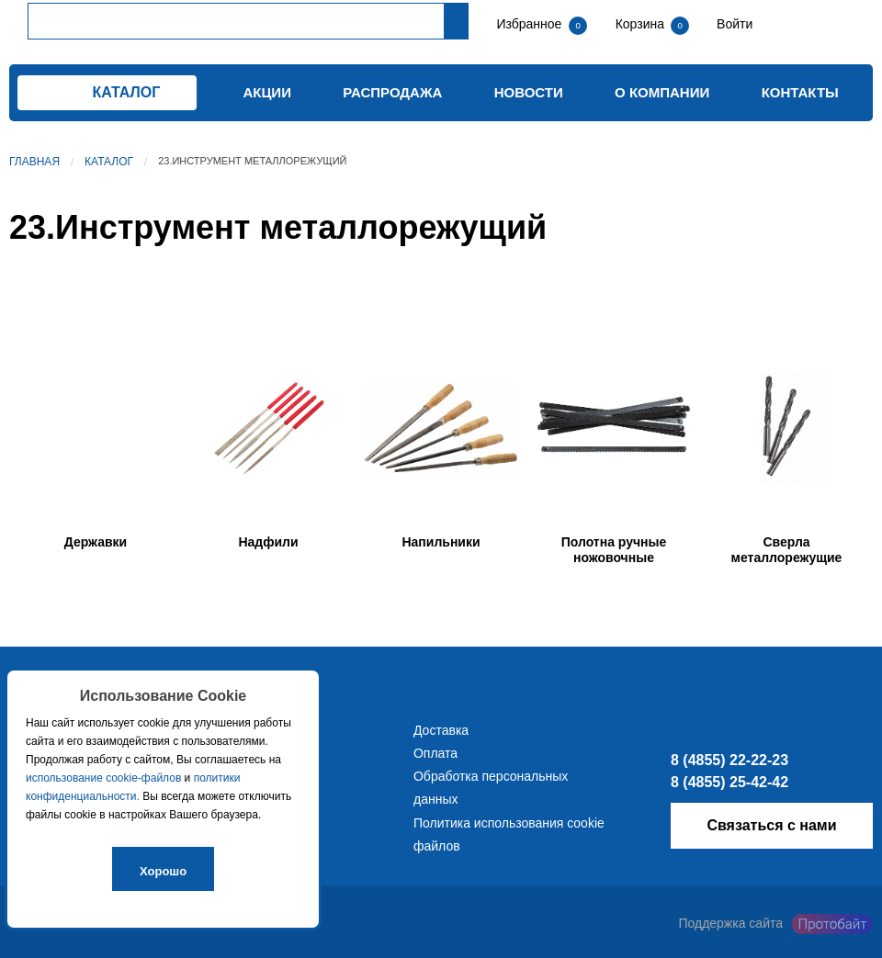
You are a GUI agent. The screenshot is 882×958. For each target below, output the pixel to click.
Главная (34, 161)
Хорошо (163, 871)
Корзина (642, 24)
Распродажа (392, 92)
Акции (267, 92)
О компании (662, 92)
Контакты (800, 92)
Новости (528, 92)
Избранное (528, 24)
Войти (732, 24)
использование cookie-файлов (103, 778)
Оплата (435, 753)
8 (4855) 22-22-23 (729, 760)
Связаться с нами (771, 825)
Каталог (109, 161)
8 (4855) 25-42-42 (729, 782)
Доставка (441, 730)
